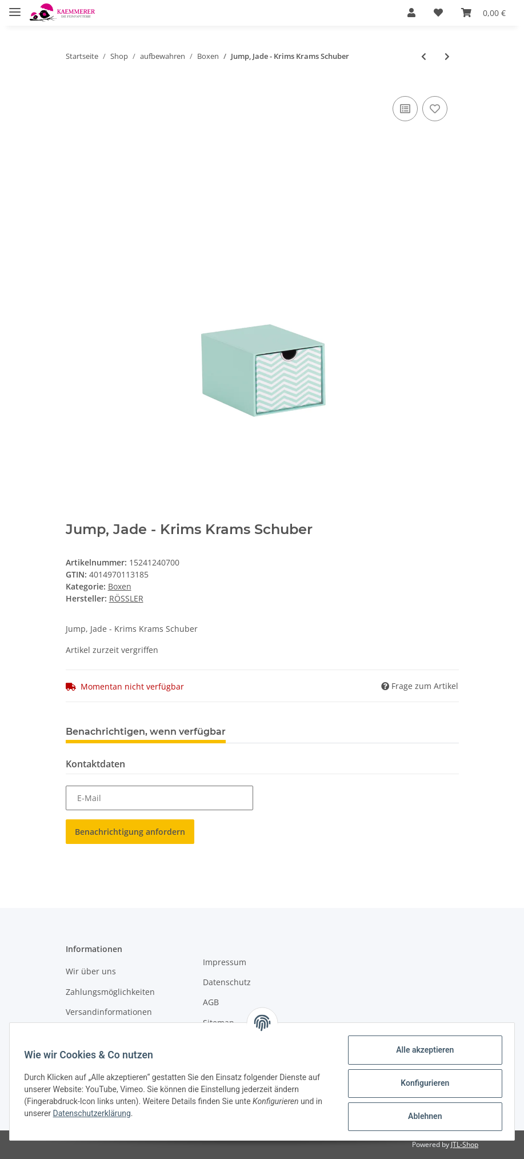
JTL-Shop (464, 1144)
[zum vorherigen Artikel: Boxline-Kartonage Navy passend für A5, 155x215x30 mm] (423, 56)
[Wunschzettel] (438, 12)
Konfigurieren (421, 1083)
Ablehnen (421, 1116)
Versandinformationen (109, 1011)
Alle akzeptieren (421, 1049)
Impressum (224, 962)
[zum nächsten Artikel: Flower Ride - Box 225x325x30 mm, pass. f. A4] (447, 56)
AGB (211, 1002)
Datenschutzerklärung (104, 1113)
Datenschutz (227, 982)
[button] (411, 12)
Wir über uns (91, 971)
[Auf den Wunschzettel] (434, 108)
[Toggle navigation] (15, 7)
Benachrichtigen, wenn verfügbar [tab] (146, 731)
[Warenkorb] (483, 12)
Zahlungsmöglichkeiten (110, 991)
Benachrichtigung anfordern (130, 831)
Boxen (119, 586)
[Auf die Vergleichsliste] (405, 108)
